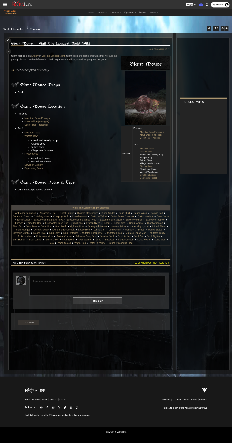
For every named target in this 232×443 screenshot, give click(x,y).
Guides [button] (154, 12)
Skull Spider (117, 239)
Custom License (82, 415)
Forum (44, 399)
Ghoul (127, 223)
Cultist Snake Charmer (128, 216)
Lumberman (155, 229)
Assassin (44, 213)
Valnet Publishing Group (196, 408)
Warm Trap (105, 243)
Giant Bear (60, 226)
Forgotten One (54, 223)
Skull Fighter (50, 239)
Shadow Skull (152, 236)
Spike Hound (49, 243)
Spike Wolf (65, 243)
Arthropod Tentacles (25, 213)
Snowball (158, 239)
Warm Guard (89, 243)
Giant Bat (46, 226)
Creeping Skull (66, 216)
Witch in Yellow (122, 243)
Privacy (194, 399)
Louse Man (139, 229)
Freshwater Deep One (77, 223)
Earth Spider (40, 219)
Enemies (35, 29)
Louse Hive (124, 229)
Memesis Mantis (63, 233)
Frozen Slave (114, 223)
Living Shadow (81, 229)
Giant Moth (90, 226)
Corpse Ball (156, 213)
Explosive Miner (151, 219)
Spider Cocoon (31, 243)
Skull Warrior (133, 239)
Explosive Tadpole (22, 223)
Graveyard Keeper (126, 226)
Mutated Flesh (156, 233)
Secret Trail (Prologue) (149, 138)
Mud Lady (96, 233)
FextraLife (167, 408)
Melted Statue (44, 233)
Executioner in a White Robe (98, 219)
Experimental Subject (128, 219)
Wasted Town (145, 152)
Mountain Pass (146, 149)
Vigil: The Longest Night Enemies (90, 207)
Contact (63, 399)
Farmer (39, 223)
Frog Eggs (98, 223)
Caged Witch (140, 213)
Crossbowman (85, 216)
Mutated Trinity (51, 236)
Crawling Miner (47, 216)
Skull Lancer (83, 239)
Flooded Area (145, 166)
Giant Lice (75, 226)
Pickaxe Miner (69, 236)
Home (27, 399)
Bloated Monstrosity (87, 213)
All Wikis (36, 399)
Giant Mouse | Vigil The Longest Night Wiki (51, 43)
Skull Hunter (67, 239)
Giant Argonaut (30, 226)
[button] (191, 5)
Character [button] (115, 12)
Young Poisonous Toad (146, 243)
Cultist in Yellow (105, 216)
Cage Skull (124, 213)
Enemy (35, 56)
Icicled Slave (45, 229)
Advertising (167, 399)
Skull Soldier (100, 239)
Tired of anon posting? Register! (149, 263)
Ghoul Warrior (157, 223)
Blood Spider (108, 213)
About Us (53, 399)
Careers (177, 399)
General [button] (102, 12)
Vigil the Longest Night (54, 56)
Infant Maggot (63, 229)
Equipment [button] (130, 12)
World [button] (143, 12)
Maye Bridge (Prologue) (150, 135)
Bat (54, 213)
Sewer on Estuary (147, 175)
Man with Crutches (23, 233)
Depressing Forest (147, 178)
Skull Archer (21, 239)
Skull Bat (35, 239)
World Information (13, 29)
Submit (97, 301)
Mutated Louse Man (29, 236)
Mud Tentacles (112, 233)
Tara (77, 243)
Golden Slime (106, 226)
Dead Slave (24, 219)
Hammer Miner (147, 226)
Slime (146, 239)
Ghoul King (140, 223)
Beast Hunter (67, 213)
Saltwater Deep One (130, 236)
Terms (186, 399)
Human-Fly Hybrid (25, 229)
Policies (203, 399)
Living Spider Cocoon (103, 229)
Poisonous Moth (89, 236)
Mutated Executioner (134, 233)
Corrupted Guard (27, 216)
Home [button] (91, 12)
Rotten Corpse (108, 236)
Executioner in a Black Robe (65, 219)
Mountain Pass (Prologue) (151, 132)
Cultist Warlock (151, 216)
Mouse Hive (81, 233)
